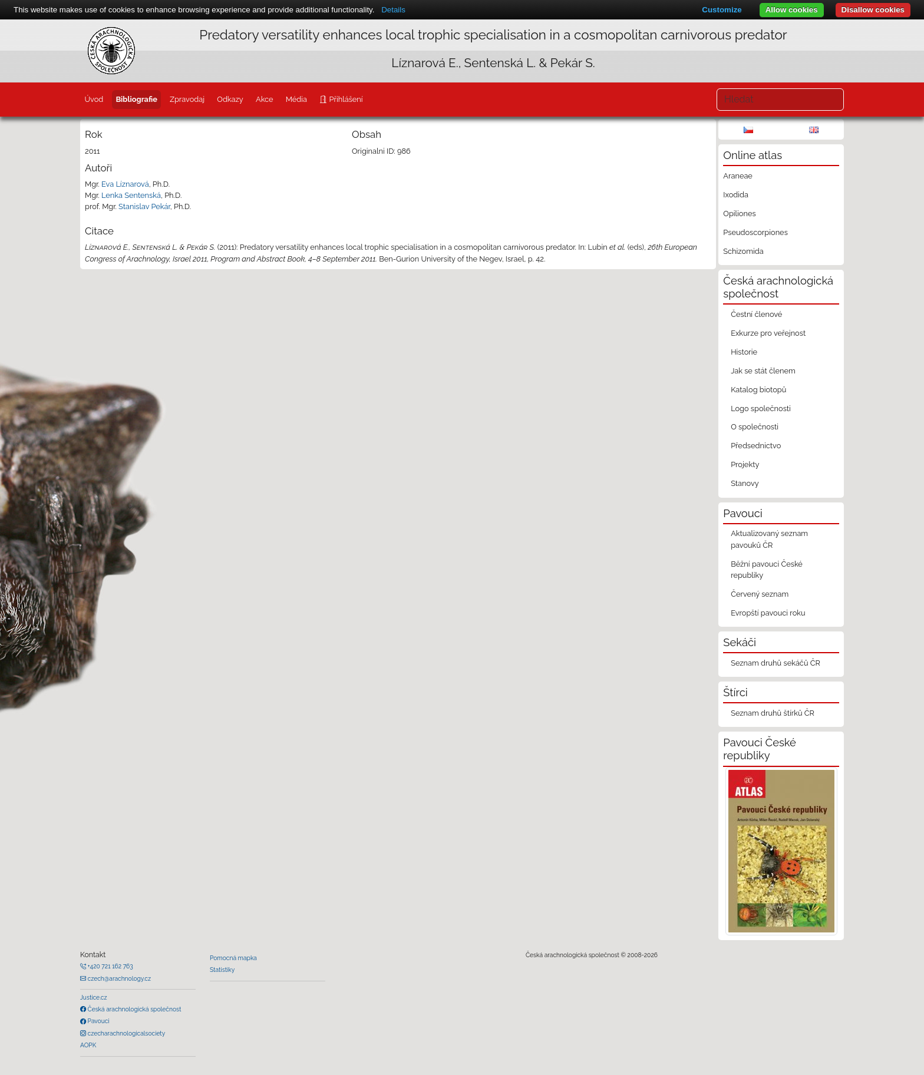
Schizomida (743, 251)
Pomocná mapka (233, 957)
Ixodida (735, 194)
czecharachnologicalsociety (125, 1033)
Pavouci (98, 1020)
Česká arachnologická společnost (133, 1009)
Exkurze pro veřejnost (768, 333)
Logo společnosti (761, 408)
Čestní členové (756, 314)
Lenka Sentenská (131, 195)
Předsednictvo (756, 445)
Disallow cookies (873, 9)
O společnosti (754, 426)
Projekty (745, 464)
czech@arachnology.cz (118, 978)
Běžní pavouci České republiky (767, 570)
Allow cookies (791, 9)
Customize (721, 9)
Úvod (93, 99)
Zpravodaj (187, 99)
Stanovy (745, 483)
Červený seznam (759, 594)
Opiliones (739, 213)
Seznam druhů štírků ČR (772, 713)
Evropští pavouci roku (768, 612)
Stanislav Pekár (144, 206)
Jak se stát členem (763, 370)
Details (393, 9)
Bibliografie (136, 99)
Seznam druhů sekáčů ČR (775, 663)
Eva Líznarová (125, 184)
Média (296, 99)
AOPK (88, 1044)
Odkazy (230, 99)
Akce (264, 99)
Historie (744, 352)
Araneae (738, 175)
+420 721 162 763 (109, 966)
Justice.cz (93, 997)
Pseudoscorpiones (755, 232)
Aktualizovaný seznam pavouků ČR (769, 539)
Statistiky (222, 969)
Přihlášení (344, 99)
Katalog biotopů (758, 389)
